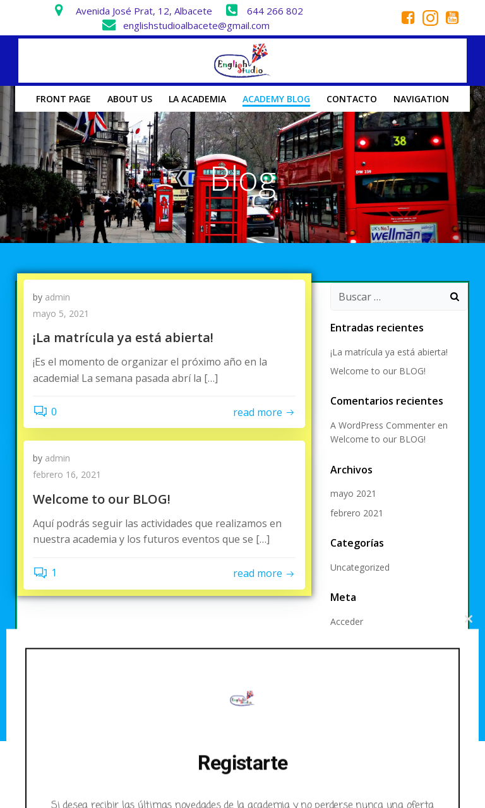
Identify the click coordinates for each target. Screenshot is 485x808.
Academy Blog (276, 99)
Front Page (63, 99)
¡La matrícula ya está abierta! (389, 352)
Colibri (388, 774)
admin (57, 297)
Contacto (351, 99)
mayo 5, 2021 (61, 313)
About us (129, 99)
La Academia (197, 99)
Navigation (421, 99)
